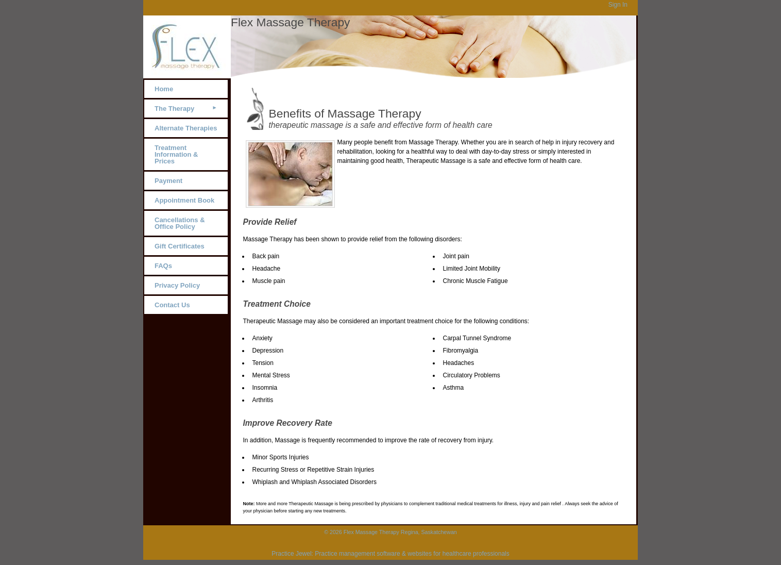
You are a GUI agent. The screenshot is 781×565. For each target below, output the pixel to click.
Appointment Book (184, 200)
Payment (168, 181)
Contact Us (172, 305)
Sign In (617, 4)
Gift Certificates (180, 246)
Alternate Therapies (186, 128)
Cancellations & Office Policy (180, 223)
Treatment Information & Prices (176, 154)
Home (164, 89)
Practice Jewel (291, 553)
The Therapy (174, 108)
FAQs (163, 266)
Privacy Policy (177, 285)
